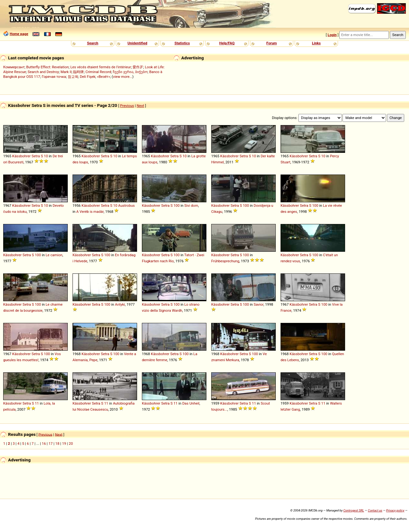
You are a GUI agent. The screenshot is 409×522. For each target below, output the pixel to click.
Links (316, 43)
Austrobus (126, 205)
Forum (271, 43)
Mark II (66, 72)
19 (64, 443)
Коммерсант (14, 67)
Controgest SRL (353, 510)
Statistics (182, 43)
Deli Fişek (87, 76)
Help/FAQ (227, 43)
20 (71, 443)
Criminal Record (98, 72)
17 (51, 443)
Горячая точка (54, 76)
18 (57, 443)
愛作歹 (138, 67)
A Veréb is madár (90, 211)
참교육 (73, 76)
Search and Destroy (43, 72)
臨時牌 (78, 72)
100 (177, 205)
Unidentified (137, 43)
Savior (259, 304)
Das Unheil (190, 403)
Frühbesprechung (225, 261)
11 (37, 403)
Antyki (120, 304)
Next (140, 105)
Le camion (54, 255)
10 (46, 156)
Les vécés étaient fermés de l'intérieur (100, 67)
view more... (122, 76)
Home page (19, 34)
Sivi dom (191, 205)
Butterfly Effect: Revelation (47, 67)
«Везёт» (103, 76)
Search (92, 43)
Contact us (375, 510)
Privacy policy (395, 510)
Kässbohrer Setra (26, 156)
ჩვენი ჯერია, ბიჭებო (130, 72)
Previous (127, 105)
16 (44, 443)
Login (332, 35)
